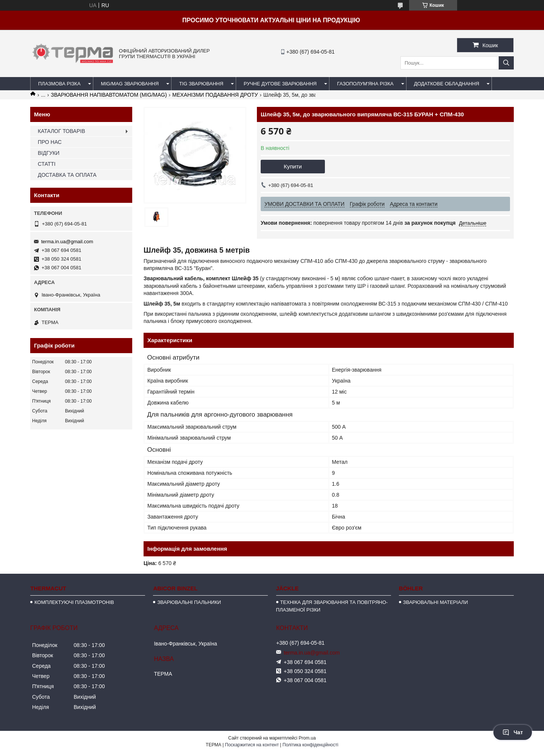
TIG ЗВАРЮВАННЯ (201, 83)
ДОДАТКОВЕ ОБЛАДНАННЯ (446, 83)
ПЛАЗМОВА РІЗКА (59, 83)
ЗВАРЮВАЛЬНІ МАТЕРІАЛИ (435, 602)
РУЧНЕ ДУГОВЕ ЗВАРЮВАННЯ (280, 83)
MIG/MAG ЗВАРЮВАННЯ (130, 83)
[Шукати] (506, 62)
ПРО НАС (50, 142)
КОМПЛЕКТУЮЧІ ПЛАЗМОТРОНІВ (74, 602)
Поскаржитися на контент (252, 744)
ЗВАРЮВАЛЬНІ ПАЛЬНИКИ (189, 602)
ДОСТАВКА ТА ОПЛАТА (67, 175)
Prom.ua (307, 738)
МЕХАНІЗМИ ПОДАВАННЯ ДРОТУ (215, 95)
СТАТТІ (47, 164)
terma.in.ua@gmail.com (67, 241)
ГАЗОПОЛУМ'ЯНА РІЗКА (365, 83)
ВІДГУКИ (48, 153)
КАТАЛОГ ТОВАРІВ (61, 131)
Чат (512, 732)
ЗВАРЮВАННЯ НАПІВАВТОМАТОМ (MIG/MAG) (109, 95)
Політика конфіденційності (310, 744)
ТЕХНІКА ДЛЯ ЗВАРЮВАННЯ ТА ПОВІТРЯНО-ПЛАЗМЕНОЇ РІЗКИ (332, 606)
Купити (293, 166)
